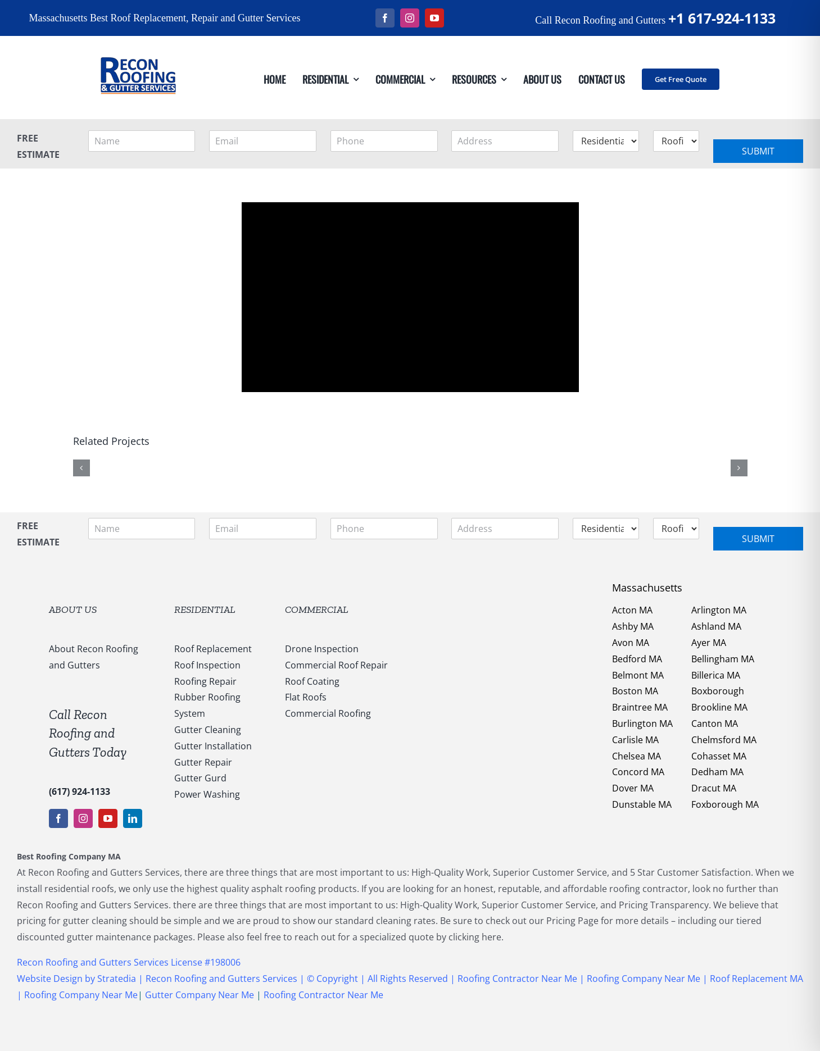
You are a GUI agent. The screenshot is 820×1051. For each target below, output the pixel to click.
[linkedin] (132, 818)
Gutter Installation (213, 746)
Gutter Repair (203, 762)
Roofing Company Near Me (643, 978)
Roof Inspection (207, 665)
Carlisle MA (635, 740)
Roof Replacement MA (756, 978)
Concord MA (638, 772)
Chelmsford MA (723, 740)
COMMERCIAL (316, 609)
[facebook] (385, 18)
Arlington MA (718, 610)
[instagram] (409, 18)
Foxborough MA (725, 804)
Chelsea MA (636, 756)
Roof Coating (312, 681)
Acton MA (632, 610)
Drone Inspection (322, 649)
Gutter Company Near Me (199, 995)
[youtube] (434, 18)
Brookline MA (719, 707)
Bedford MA (637, 659)
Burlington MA (642, 723)
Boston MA (635, 691)
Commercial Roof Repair (336, 665)
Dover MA (633, 788)
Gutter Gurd (200, 778)
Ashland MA (716, 626)
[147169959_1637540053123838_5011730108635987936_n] (137, 40)
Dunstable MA (642, 804)
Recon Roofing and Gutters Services (221, 978)
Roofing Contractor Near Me (516, 978)
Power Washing (207, 794)
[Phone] (384, 141)
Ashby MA (633, 626)
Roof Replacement (213, 649)
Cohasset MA (718, 756)
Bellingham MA (722, 659)
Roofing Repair (205, 681)
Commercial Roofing (328, 713)
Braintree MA (640, 707)
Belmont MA (638, 675)
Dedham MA (717, 772)
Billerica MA (715, 675)
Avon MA (630, 642)
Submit (758, 151)
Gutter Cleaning (207, 730)
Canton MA (714, 723)
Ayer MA (708, 642)
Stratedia (117, 978)
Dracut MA (713, 788)
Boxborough (717, 691)
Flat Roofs (306, 697)
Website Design (50, 978)
